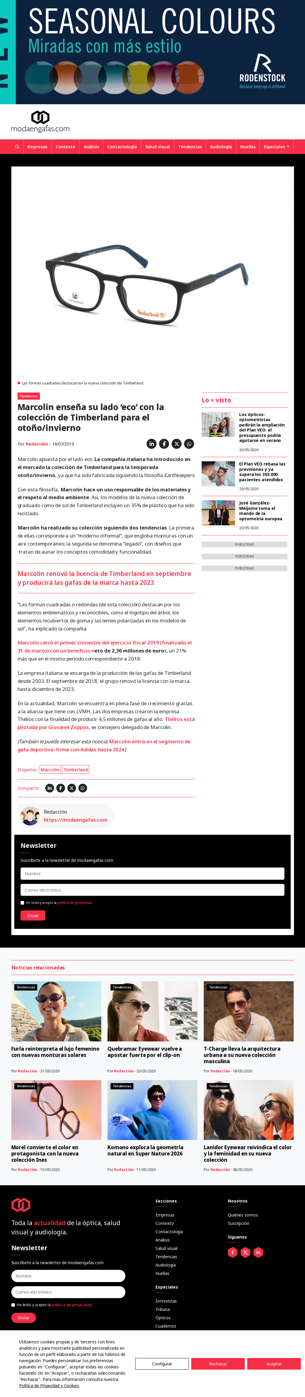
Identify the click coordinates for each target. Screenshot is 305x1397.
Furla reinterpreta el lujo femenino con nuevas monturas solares (55, 1051)
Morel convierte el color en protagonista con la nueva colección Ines (45, 1153)
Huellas (248, 146)
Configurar (162, 1364)
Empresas (37, 146)
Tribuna (162, 1309)
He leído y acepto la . (59, 903)
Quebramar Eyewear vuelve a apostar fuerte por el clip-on (145, 1051)
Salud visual (157, 146)
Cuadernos (165, 1326)
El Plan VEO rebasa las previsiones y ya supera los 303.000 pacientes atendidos (262, 471)
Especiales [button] (275, 146)
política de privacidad (74, 903)
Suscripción (238, 1223)
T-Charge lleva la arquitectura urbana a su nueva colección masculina (242, 1055)
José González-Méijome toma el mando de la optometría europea (260, 510)
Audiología (221, 146)
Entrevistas (166, 1301)
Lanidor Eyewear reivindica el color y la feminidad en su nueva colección (248, 1153)
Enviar (33, 915)
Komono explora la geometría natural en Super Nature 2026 (145, 1150)
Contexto (65, 146)
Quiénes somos (243, 1215)
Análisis (91, 146)
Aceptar (274, 1364)
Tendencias (190, 146)
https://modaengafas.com (76, 819)
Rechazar (218, 1364)
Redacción (37, 444)
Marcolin (50, 770)
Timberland (75, 770)
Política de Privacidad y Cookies (49, 1385)
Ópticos (162, 1317)
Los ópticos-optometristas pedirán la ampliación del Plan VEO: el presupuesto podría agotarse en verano (262, 427)
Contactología (122, 146)
